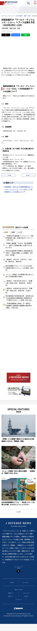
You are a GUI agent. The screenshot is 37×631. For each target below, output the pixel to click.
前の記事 (28, 175)
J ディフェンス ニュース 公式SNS (18, 570)
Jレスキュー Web (25, 584)
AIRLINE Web (12, 584)
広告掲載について (10, 596)
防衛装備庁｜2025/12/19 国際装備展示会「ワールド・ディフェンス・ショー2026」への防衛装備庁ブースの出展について (18, 189)
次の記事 (9, 175)
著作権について (11, 600)
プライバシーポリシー (26, 596)
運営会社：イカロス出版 (18, 592)
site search (29, 3)
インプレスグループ (18, 604)
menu (34, 5)
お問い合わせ (26, 600)
